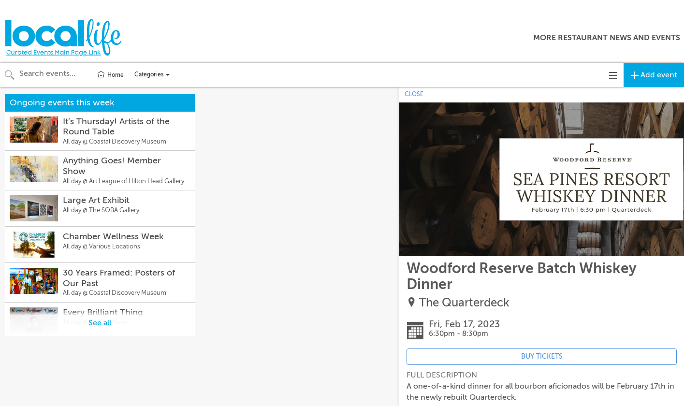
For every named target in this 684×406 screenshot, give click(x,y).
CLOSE (414, 94)
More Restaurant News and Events (606, 37)
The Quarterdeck (464, 302)
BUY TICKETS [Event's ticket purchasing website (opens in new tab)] (542, 356)
